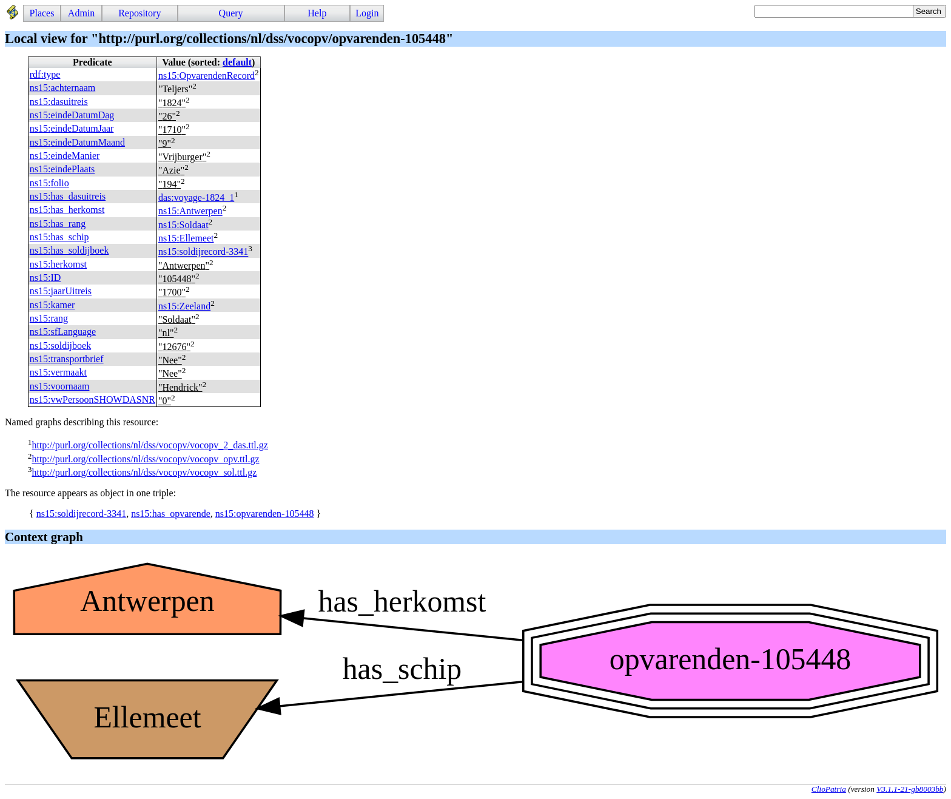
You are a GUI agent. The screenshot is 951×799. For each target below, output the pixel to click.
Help (316, 13)
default (237, 62)
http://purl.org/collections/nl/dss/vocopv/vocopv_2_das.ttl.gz (149, 445)
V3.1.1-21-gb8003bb (909, 789)
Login (366, 13)
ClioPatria (829, 789)
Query (231, 13)
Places (42, 13)
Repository (139, 13)
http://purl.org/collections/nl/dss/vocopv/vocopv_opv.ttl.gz (145, 459)
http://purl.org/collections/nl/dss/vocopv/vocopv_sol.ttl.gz (144, 472)
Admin (81, 13)
